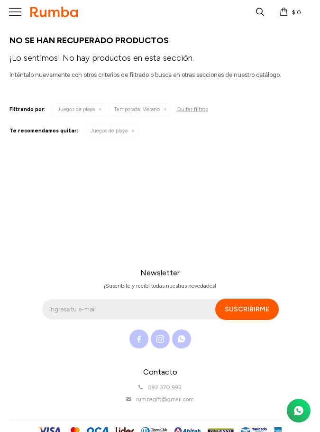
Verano (137, 109)
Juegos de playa (76, 109)
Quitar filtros (192, 109)
